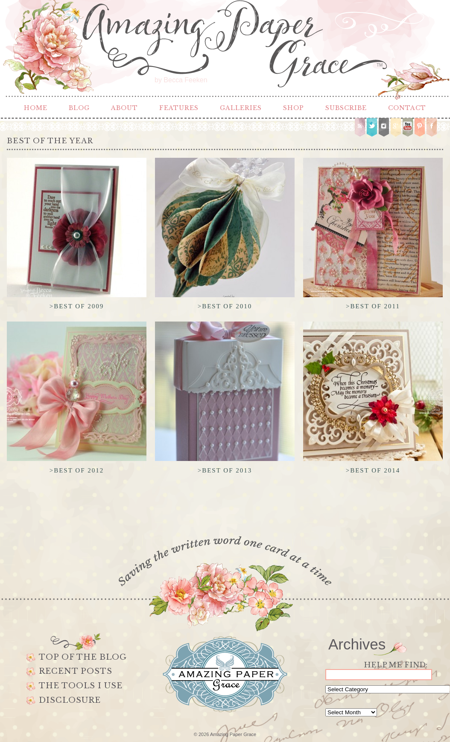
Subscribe (346, 108)
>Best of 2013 (225, 470)
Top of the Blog (83, 657)
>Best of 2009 (77, 306)
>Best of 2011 (373, 306)
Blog (79, 108)
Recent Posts (75, 671)
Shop (293, 108)
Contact (407, 108)
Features (179, 108)
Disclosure (70, 700)
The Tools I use (81, 685)
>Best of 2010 (225, 306)
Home (35, 108)
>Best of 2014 (373, 470)
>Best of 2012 (77, 470)
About (124, 108)
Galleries (241, 108)
